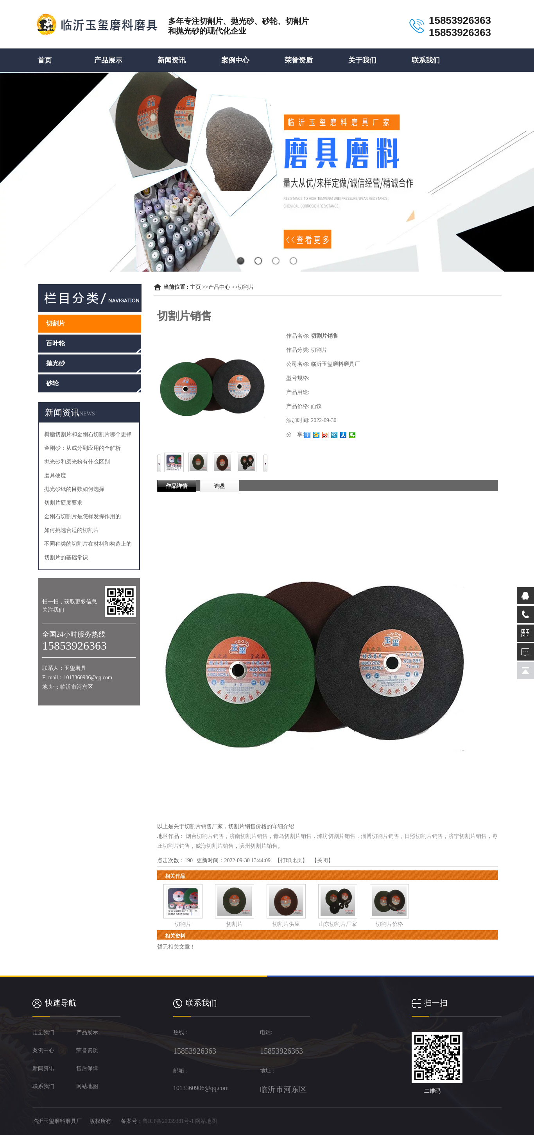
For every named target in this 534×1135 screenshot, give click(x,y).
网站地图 (206, 1121)
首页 (45, 60)
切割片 (246, 287)
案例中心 (235, 60)
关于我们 (362, 60)
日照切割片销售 (424, 836)
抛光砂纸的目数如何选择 (74, 489)
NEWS (87, 414)
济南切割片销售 (248, 836)
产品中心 (219, 287)
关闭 (322, 860)
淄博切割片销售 (380, 836)
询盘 (219, 486)
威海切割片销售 (214, 846)
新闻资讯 (172, 60)
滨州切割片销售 (258, 846)
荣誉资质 (299, 60)
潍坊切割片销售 (336, 836)
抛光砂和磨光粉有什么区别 (77, 462)
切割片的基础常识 (66, 557)
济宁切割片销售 (467, 836)
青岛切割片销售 (292, 836)
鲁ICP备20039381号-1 (168, 1121)
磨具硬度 (55, 475)
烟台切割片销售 (205, 836)
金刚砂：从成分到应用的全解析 (82, 448)
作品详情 (177, 486)
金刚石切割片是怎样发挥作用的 (82, 516)
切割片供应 (286, 924)
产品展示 (108, 60)
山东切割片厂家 (338, 924)
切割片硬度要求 (63, 503)
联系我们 (426, 60)
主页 (195, 287)
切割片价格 (389, 924)
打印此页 (291, 860)
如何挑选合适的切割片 (71, 530)
